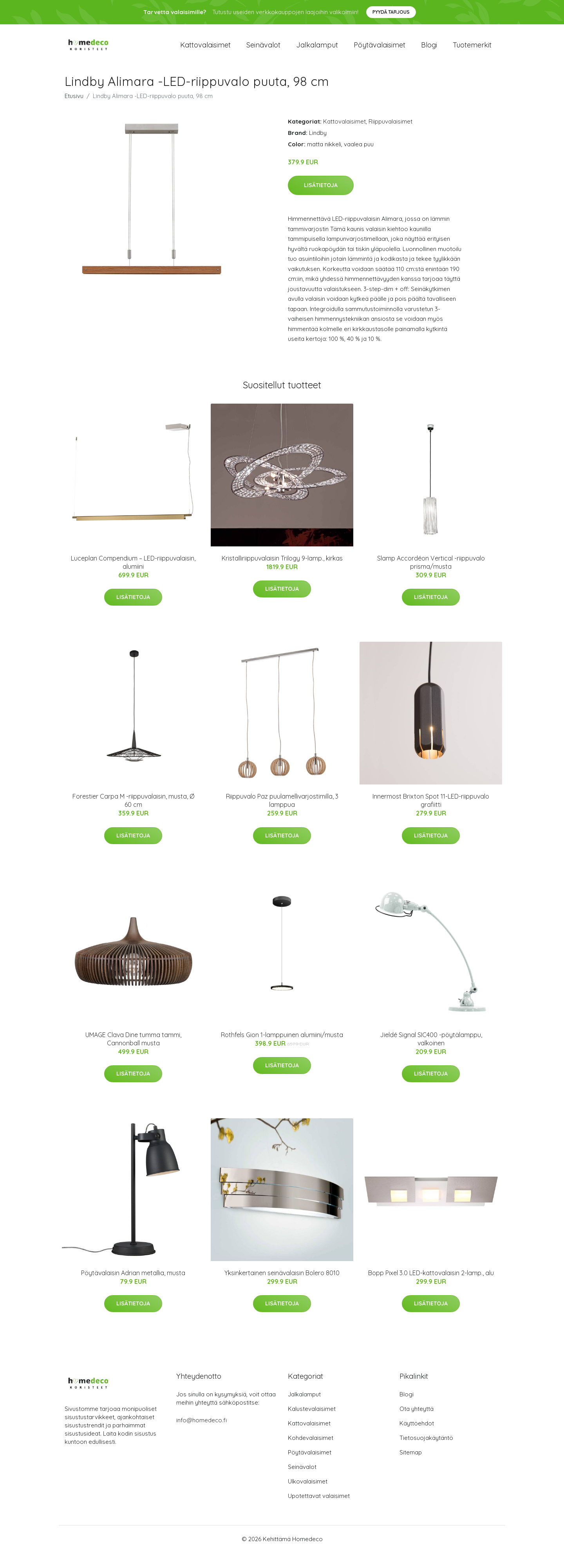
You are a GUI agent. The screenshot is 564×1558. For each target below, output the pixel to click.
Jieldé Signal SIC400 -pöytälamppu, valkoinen (431, 1044)
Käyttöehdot (417, 1428)
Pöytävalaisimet (379, 47)
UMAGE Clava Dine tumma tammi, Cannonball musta (133, 1044)
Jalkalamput (317, 47)
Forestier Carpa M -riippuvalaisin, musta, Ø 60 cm (133, 806)
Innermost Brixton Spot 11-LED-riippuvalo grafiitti (430, 806)
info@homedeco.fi (201, 1425)
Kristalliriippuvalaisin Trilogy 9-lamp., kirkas (282, 564)
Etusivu (74, 101)
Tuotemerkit (472, 47)
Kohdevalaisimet (310, 1443)
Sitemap (411, 1458)
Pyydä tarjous (391, 12)
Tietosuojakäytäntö (426, 1443)
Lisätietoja (321, 190)
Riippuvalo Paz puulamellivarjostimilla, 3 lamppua (282, 806)
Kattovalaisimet (205, 47)
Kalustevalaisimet (312, 1414)
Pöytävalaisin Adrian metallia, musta (133, 1278)
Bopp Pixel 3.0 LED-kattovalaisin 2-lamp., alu (431, 1278)
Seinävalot (263, 47)
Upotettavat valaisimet (319, 1501)
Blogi (429, 47)
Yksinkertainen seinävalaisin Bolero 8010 (282, 1278)
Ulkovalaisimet (307, 1487)
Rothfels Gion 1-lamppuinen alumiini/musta (282, 1040)
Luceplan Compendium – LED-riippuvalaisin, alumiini (133, 568)
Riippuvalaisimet (390, 127)
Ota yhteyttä (417, 1414)
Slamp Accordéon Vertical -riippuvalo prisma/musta (431, 568)
